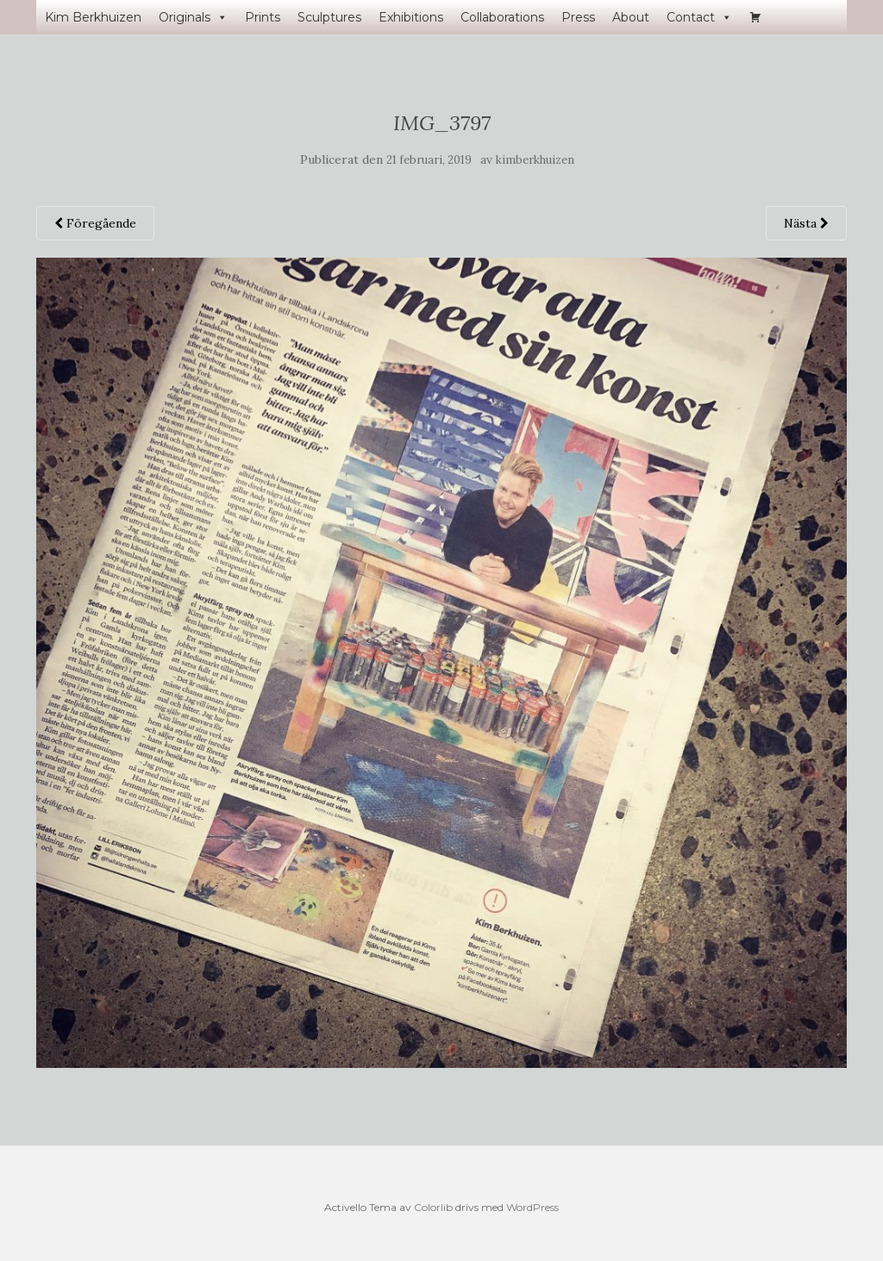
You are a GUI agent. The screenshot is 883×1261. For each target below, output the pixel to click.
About (630, 17)
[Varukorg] (755, 17)
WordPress (532, 1207)
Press (578, 17)
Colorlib (433, 1207)
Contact (699, 17)
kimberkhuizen (535, 160)
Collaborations (502, 17)
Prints (262, 17)
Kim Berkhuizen (93, 17)
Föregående (95, 223)
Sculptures (329, 17)
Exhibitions (411, 17)
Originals (193, 17)
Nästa (806, 223)
